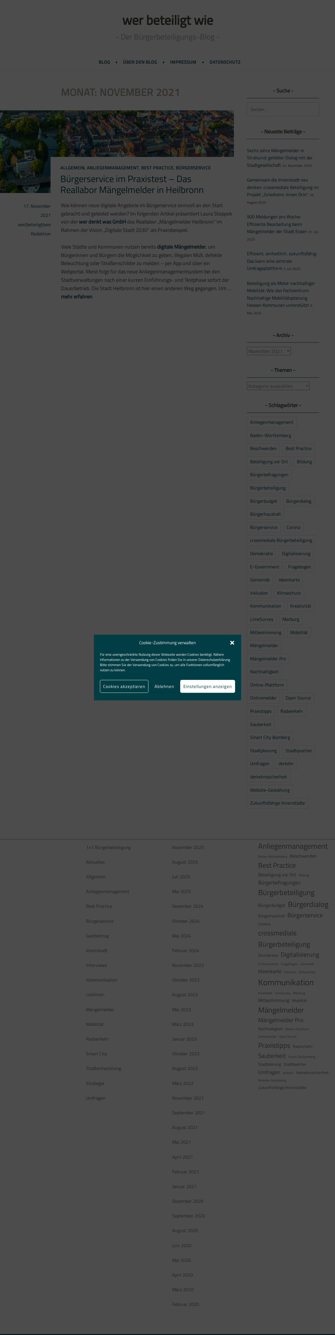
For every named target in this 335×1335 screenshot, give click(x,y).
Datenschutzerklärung (214, 659)
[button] (232, 643)
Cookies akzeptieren (124, 686)
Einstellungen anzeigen (207, 686)
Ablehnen (164, 686)
